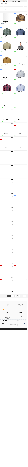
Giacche (25, 6)
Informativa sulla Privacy (7, 316)
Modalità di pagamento (20, 304)
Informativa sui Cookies (7, 317)
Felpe (21, 6)
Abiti (2, 6)
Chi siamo (8, 304)
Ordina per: (19, 12)
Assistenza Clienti (20, 316)
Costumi (17, 6)
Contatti (7, 305)
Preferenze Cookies (7, 318)
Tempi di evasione (20, 305)
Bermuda (6, 6)
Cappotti (13, 6)
